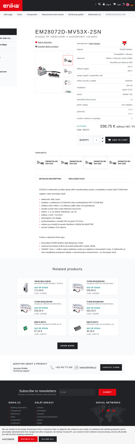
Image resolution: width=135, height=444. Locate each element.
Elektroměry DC (10, 76)
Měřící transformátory (13, 72)
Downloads (41, 410)
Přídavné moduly (10, 58)
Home (19, 14)
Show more (67, 345)
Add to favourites (45, 42)
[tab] (50, 179)
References (15, 413)
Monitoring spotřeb (76, 14)
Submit (109, 391)
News (13, 416)
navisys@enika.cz (86, 367)
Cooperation (16, 419)
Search (40, 419)
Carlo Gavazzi (94, 43)
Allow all (49, 439)
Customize (8, 439)
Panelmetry (8, 81)
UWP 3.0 (6, 53)
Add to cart (117, 140)
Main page (8, 14)
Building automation (19, 407)
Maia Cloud (8, 62)
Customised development (47, 416)
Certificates (15, 422)
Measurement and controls (53, 14)
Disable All (29, 439)
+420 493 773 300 (62, 367)
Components (32, 14)
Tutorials (40, 413)
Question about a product (48, 46)
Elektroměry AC (94, 14)
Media (39, 422)
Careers (40, 407)
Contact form (110, 367)
